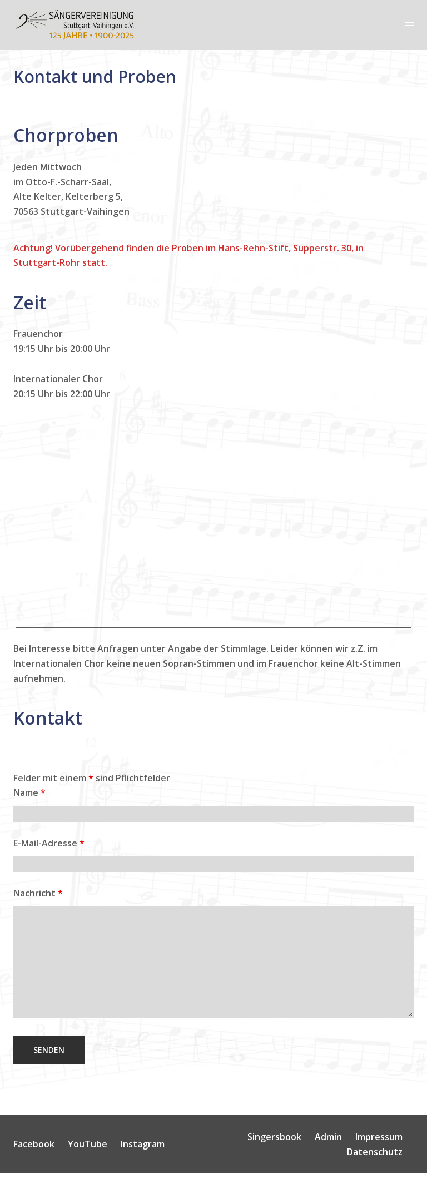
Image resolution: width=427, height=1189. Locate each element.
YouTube (87, 1144)
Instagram (143, 1144)
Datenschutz (375, 1152)
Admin (328, 1137)
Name (29, 792)
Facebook (33, 1144)
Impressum (379, 1137)
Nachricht (38, 893)
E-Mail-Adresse (49, 843)
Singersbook (274, 1137)
